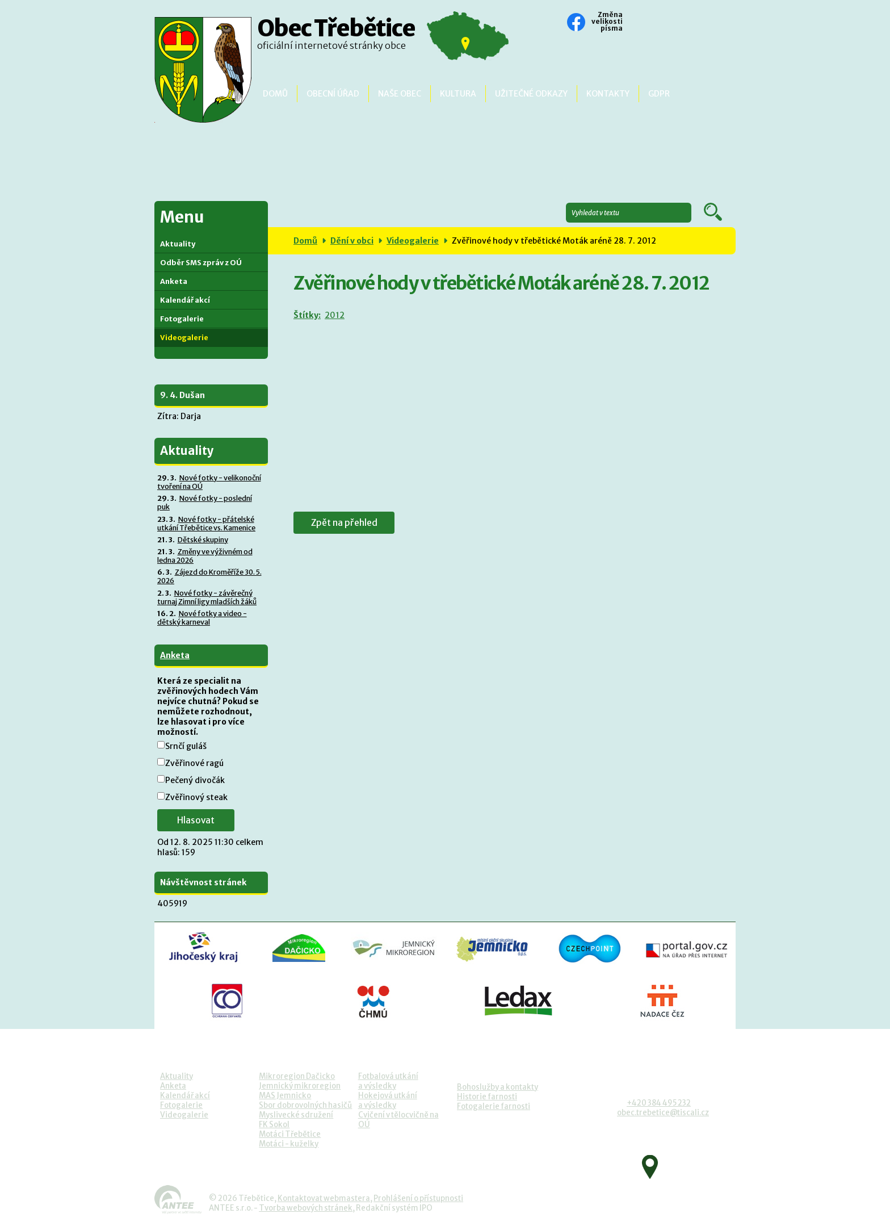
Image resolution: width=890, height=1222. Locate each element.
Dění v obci (351, 241)
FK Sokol (274, 1124)
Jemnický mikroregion (300, 1086)
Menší (636, 23)
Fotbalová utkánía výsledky (388, 1081)
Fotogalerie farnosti (493, 1106)
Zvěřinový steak (196, 797)
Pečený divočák (195, 780)
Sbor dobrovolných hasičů (305, 1105)
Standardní (651, 23)
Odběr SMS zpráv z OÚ (201, 262)
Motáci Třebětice (290, 1134)
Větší (666, 23)
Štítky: (306, 315)
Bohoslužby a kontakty (497, 1087)
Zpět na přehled (346, 522)
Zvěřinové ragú (194, 763)
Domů (275, 94)
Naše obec (399, 94)
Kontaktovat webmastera (324, 1198)
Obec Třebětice (336, 37)
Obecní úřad (333, 94)
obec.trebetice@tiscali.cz (663, 1113)
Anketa (173, 281)
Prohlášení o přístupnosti (418, 1198)
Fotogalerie (182, 319)
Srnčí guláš (186, 746)
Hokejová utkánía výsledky (387, 1100)
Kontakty (607, 94)
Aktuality (177, 244)
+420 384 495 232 (659, 1103)
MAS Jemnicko (285, 1095)
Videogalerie (413, 241)
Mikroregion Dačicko (297, 1076)
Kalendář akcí (185, 300)
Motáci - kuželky (288, 1144)
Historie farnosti (487, 1097)
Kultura (458, 94)
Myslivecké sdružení (296, 1115)
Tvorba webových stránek (305, 1208)
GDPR (659, 94)
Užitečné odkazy (531, 94)
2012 (333, 315)
